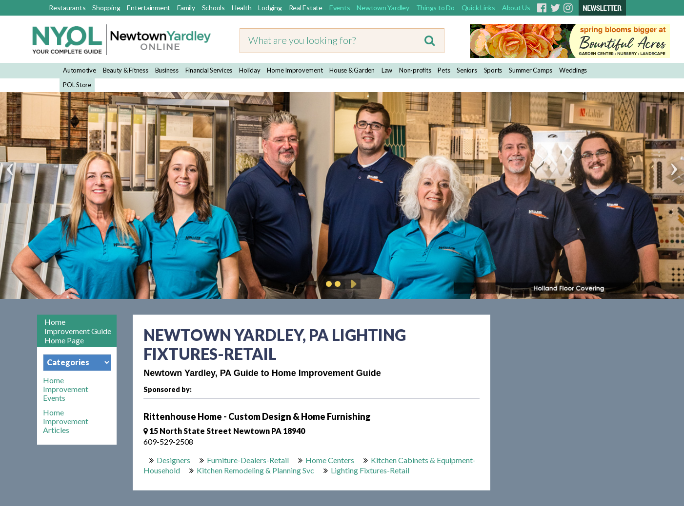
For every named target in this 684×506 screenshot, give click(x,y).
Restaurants (67, 7)
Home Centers (329, 460)
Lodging (270, 7)
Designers (173, 460)
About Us (516, 7)
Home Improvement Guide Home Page (77, 331)
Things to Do (435, 7)
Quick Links (478, 7)
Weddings (573, 70)
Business (167, 70)
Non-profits (415, 70)
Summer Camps (530, 70)
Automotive (79, 70)
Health (242, 7)
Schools (213, 7)
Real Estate (305, 7)
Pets (444, 70)
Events (339, 7)
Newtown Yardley (383, 7)
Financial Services (209, 70)
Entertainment (148, 7)
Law (387, 70)
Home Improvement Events (65, 389)
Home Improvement (294, 70)
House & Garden (352, 70)
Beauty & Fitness (125, 70)
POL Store (77, 85)
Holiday (249, 70)
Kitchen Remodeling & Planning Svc (255, 470)
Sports (493, 70)
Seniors (467, 70)
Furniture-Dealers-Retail (248, 460)
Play (352, 284)
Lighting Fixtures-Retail (370, 470)
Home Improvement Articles (65, 421)
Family (186, 7)
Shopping (106, 7)
